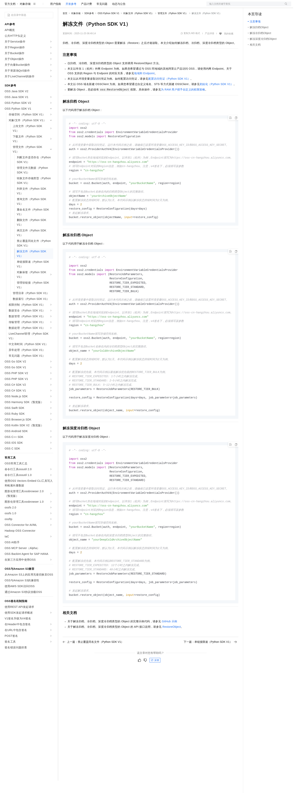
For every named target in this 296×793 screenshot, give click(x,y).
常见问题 (102, 16)
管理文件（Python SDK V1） (173, 25)
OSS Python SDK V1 (108, 25)
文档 (244, 6)
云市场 (94, 6)
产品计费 (86, 16)
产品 (50, 6)
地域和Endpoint (144, 85)
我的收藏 (228, 46)
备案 (252, 6)
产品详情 (209, 45)
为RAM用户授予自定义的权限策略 (183, 101)
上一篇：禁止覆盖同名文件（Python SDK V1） (93, 672)
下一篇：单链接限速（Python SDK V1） (210, 672)
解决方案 (62, 6)
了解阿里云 (127, 6)
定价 (83, 6)
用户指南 (55, 16)
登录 (284, 6)
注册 (270, 6)
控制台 (261, 6)
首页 (65, 25)
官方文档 (10, 16)
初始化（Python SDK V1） (216, 96)
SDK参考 (89, 25)
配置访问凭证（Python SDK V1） (169, 91)
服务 (114, 6)
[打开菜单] (6, 6)
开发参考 (71, 16)
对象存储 (25, 16)
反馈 (155, 691)
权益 (74, 6)
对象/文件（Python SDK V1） (138, 25)
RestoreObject (172, 657)
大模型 (40, 6)
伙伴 (105, 6)
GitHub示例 (169, 652)
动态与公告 (119, 16)
